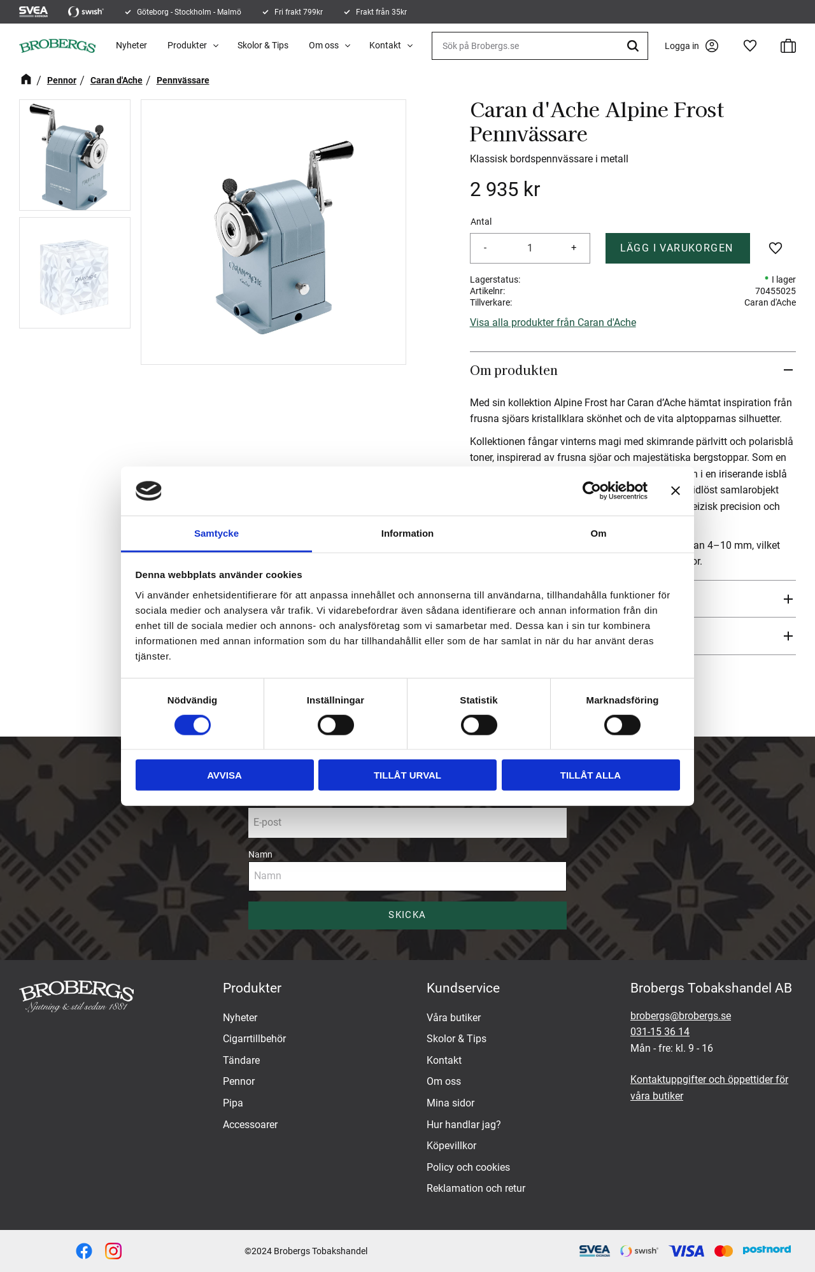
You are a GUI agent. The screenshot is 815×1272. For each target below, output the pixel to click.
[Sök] (635, 45)
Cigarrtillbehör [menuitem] (254, 1039)
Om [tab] (598, 533)
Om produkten (515, 370)
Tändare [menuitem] (241, 1060)
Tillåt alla (590, 775)
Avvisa (224, 775)
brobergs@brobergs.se (680, 1016)
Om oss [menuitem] (324, 45)
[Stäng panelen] (675, 490)
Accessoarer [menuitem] (250, 1125)
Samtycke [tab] (216, 533)
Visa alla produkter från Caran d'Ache (553, 322)
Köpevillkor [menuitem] (451, 1146)
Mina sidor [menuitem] (450, 1103)
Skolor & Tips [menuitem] (262, 45)
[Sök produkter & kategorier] (540, 45)
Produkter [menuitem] (187, 45)
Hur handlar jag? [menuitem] (464, 1125)
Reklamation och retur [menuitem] (476, 1188)
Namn (260, 854)
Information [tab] (407, 533)
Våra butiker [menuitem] (454, 1018)
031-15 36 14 (660, 1032)
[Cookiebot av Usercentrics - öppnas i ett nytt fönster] (592, 490)
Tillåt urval (407, 775)
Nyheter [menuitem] (131, 45)
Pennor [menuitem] (239, 1081)
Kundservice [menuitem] (463, 988)
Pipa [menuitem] (233, 1103)
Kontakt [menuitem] (385, 45)
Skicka (407, 915)
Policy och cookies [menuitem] (468, 1167)
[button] (750, 46)
